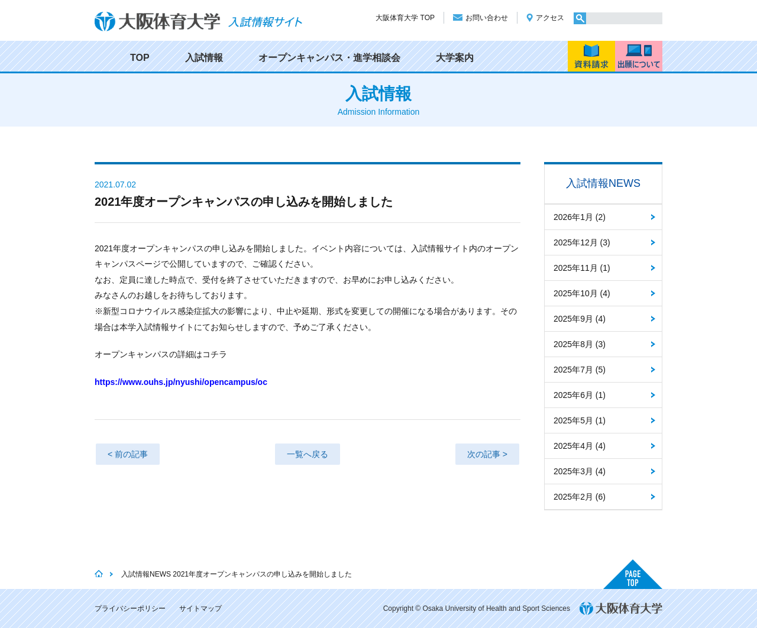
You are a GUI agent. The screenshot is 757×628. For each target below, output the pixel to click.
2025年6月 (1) (580, 395)
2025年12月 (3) (582, 242)
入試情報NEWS (603, 183)
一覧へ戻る (307, 454)
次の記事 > (487, 454)
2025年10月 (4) (582, 293)
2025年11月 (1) (582, 268)
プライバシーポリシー (130, 608)
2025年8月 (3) (580, 344)
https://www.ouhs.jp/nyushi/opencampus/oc (181, 382)
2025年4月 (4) (580, 446)
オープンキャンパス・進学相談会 (329, 58)
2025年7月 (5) (580, 369)
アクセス (550, 18)
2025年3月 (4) (580, 471)
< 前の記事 (128, 454)
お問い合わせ (486, 18)
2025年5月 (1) (580, 420)
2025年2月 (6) (580, 496)
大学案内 (455, 58)
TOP (140, 58)
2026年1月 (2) (580, 217)
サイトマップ (200, 608)
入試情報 (204, 58)
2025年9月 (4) (580, 318)
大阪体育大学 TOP (405, 18)
